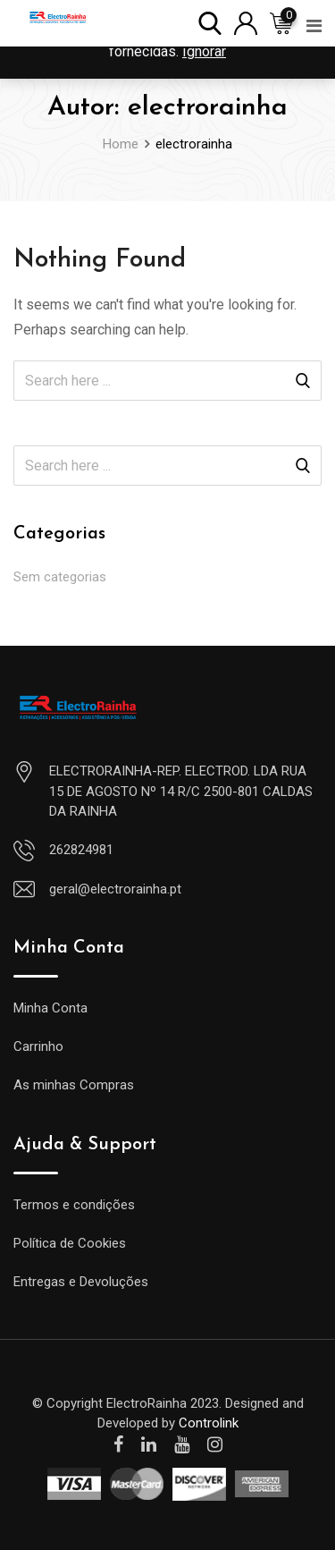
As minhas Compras (73, 1085)
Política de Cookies (69, 1243)
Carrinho (38, 1046)
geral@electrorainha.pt (115, 889)
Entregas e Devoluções (80, 1282)
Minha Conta (50, 1008)
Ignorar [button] (204, 51)
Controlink (209, 1423)
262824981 (81, 850)
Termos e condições (74, 1205)
